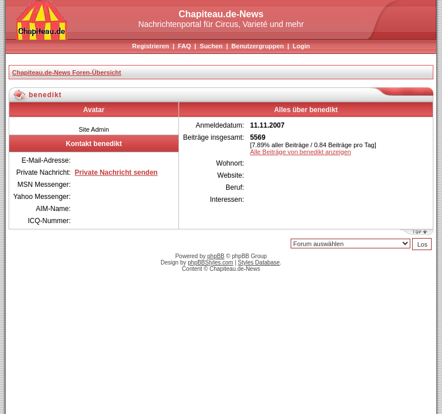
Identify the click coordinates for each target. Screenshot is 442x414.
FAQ (184, 46)
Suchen (211, 46)
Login (301, 46)
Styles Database (259, 262)
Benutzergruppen (257, 46)
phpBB (215, 256)
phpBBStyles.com (210, 262)
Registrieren (150, 46)
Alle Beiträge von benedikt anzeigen (300, 151)
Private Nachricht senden (116, 172)
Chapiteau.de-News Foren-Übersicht (66, 72)
